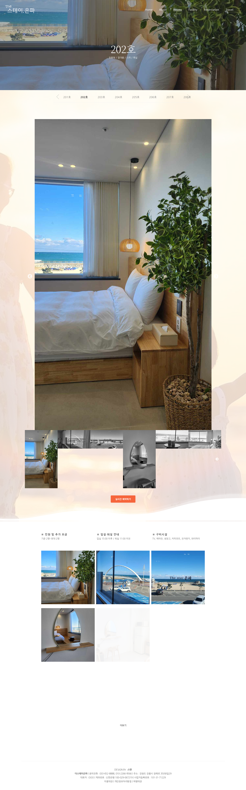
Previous (30, 276)
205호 (135, 97)
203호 (101, 97)
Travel (229, 9)
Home (149, 9)
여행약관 (137, 781)
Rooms (177, 9)
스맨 (129, 770)
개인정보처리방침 (123, 781)
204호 (118, 97)
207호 (170, 97)
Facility (192, 9)
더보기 (123, 725)
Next (216, 276)
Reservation (211, 9)
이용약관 (108, 781)
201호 (67, 97)
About (163, 9)
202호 (84, 97)
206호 (153, 97)
